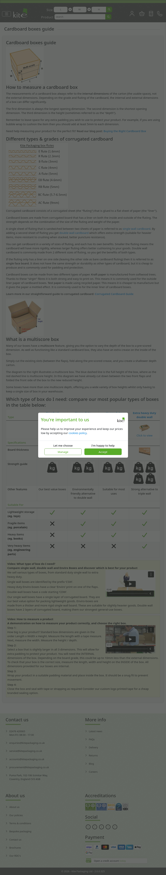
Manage (63, 452)
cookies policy (78, 433)
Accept (103, 452)
